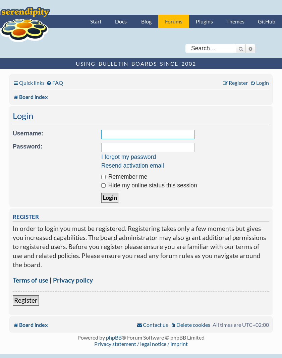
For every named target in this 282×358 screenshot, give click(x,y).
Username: (28, 133)
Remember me (124, 176)
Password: (28, 146)
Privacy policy (73, 280)
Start (96, 21)
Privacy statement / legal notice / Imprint (141, 344)
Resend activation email (132, 165)
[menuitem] (54, 82)
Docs (121, 21)
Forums (173, 21)
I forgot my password (128, 157)
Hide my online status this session (149, 185)
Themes (235, 21)
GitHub (266, 21)
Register (26, 300)
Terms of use (30, 280)
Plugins (204, 21)
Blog (146, 21)
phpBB (114, 337)
